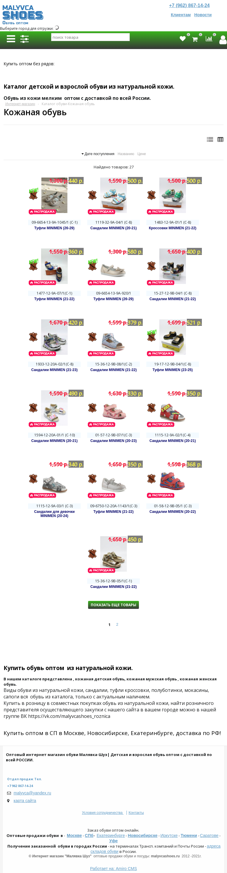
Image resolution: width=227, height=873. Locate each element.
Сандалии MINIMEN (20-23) (113, 441)
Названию (126, 154)
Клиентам (181, 14)
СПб (89, 835)
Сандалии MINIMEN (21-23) (54, 370)
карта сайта (25, 800)
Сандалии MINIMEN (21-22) (173, 299)
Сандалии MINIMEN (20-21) (113, 228)
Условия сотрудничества (103, 813)
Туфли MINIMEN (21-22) (54, 299)
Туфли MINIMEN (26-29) (54, 228)
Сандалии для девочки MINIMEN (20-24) (54, 514)
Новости (203, 14)
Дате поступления (99, 154)
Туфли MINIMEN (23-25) (173, 370)
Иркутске (169, 835)
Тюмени (189, 835)
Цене (141, 154)
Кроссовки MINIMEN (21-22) (173, 228)
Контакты (136, 813)
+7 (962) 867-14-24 (189, 5)
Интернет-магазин (20, 104)
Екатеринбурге (111, 835)
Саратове (209, 835)
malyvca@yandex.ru (32, 793)
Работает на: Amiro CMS (113, 868)
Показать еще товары (113, 604)
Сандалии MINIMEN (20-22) (173, 512)
